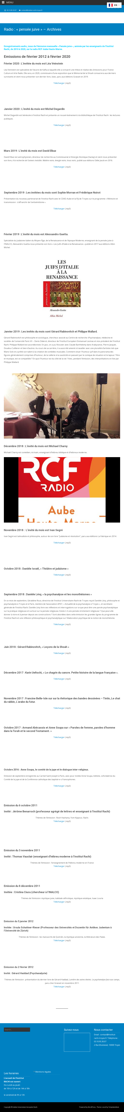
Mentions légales (43, 1071)
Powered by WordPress (87, 1107)
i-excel (104, 1107)
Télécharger (59, 83)
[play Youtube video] (62, 291)
